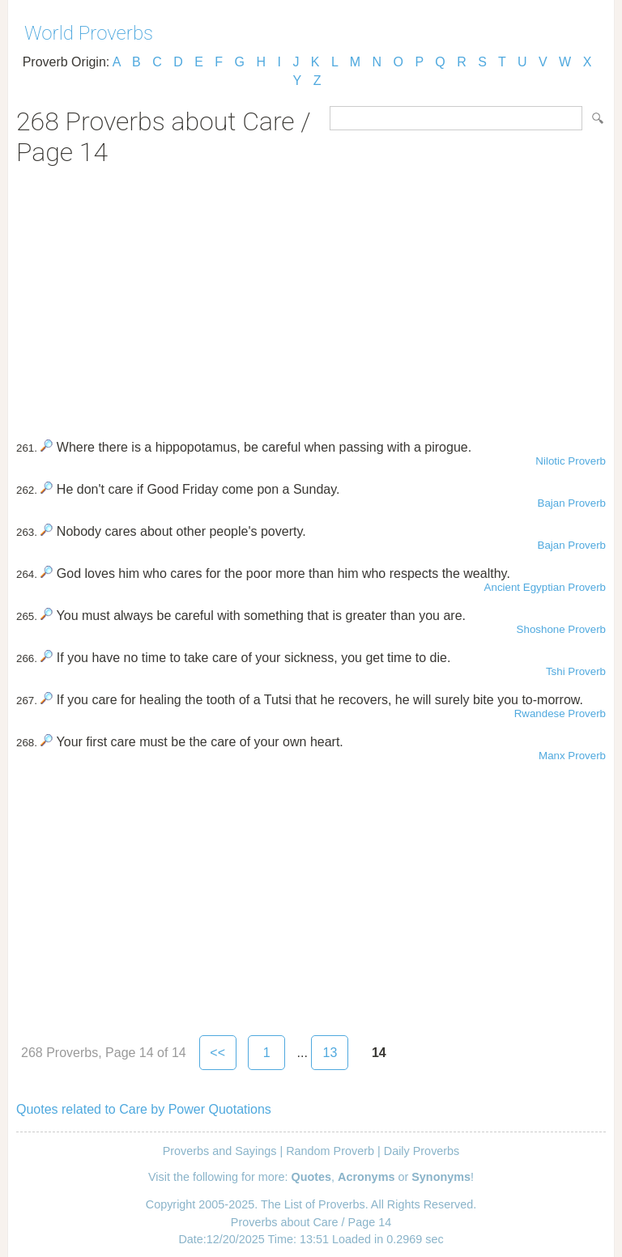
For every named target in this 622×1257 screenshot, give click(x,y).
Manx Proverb (572, 756)
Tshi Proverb (576, 671)
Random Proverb (330, 1150)
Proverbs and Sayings (220, 1150)
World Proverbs (88, 33)
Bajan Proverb (572, 503)
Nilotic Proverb (570, 461)
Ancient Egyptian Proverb (545, 587)
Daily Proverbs (422, 1150)
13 (329, 1053)
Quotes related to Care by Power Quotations (143, 1109)
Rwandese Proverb (560, 713)
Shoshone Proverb (561, 629)
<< (217, 1053)
